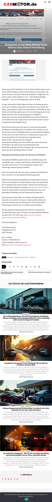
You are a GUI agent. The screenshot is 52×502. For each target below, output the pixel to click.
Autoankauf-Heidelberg (39, 187)
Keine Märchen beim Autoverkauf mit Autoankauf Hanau (12, 273)
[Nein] (50, 497)
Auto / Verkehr (26, 361)
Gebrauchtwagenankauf (21, 257)
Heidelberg (32, 257)
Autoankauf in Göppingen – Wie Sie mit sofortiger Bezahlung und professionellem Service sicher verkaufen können (26, 454)
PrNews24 (21, 51)
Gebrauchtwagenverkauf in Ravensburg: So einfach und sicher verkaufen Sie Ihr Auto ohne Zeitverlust (26, 409)
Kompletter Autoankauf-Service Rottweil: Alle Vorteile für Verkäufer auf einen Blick (26, 364)
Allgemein (26, 314)
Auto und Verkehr (9, 38)
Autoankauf (10, 257)
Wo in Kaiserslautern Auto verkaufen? (39, 272)
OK (26, 499)
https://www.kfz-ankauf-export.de (18, 245)
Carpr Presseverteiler (26, 332)
